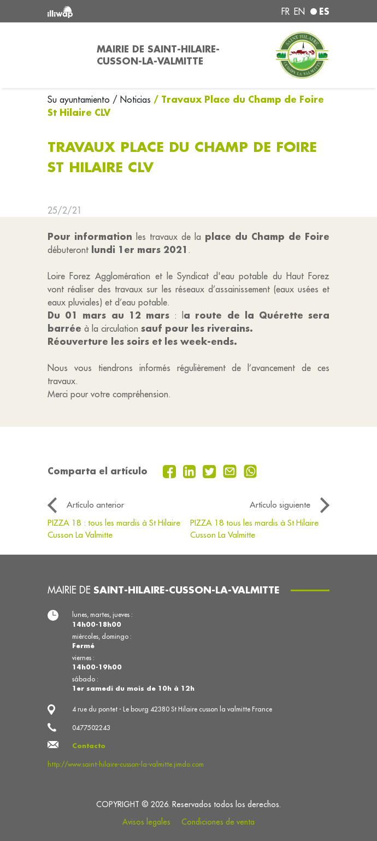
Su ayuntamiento (80, 99)
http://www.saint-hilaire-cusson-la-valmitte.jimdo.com (126, 764)
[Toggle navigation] (65, 55)
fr (285, 11)
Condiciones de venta (218, 822)
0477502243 (91, 728)
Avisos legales (146, 822)
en (299, 11)
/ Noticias (132, 99)
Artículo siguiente (280, 504)
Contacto (88, 746)
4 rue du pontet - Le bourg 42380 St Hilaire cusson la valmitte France (172, 709)
